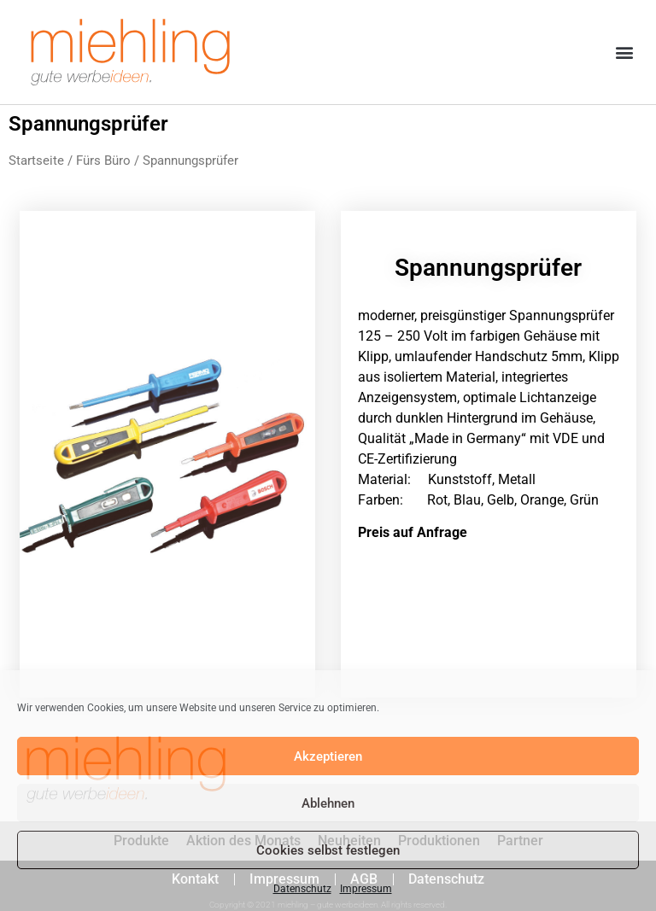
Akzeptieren (328, 756)
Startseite (36, 160)
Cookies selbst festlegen (328, 850)
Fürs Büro (103, 160)
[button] (625, 52)
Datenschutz (302, 889)
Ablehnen (328, 803)
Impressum (366, 889)
